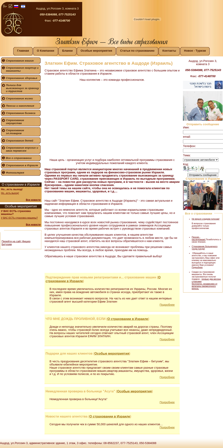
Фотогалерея (15, 172)
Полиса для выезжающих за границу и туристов (22, 88)
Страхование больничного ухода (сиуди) (204, 247)
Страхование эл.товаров (15, 132)
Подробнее (167, 304)
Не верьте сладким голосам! (205, 219)
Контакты (169, 50)
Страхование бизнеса (20, 113)
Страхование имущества (15, 122)
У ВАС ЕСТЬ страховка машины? (19, 217)
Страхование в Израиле (22, 165)
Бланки (67, 50)
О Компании (45, 50)
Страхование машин (20, 60)
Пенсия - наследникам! (199, 238)
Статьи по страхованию (137, 50)
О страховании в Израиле (127, 319)
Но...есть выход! (10, 193)
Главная (23, 50)
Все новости (33, 199)
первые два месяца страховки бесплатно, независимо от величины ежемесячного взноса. (206, 284)
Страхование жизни (19, 98)
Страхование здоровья (21, 78)
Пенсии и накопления (20, 105)
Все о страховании (19, 158)
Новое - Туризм (195, 50)
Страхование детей (19, 140)
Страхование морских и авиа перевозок (22, 149)
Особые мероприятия (96, 50)
